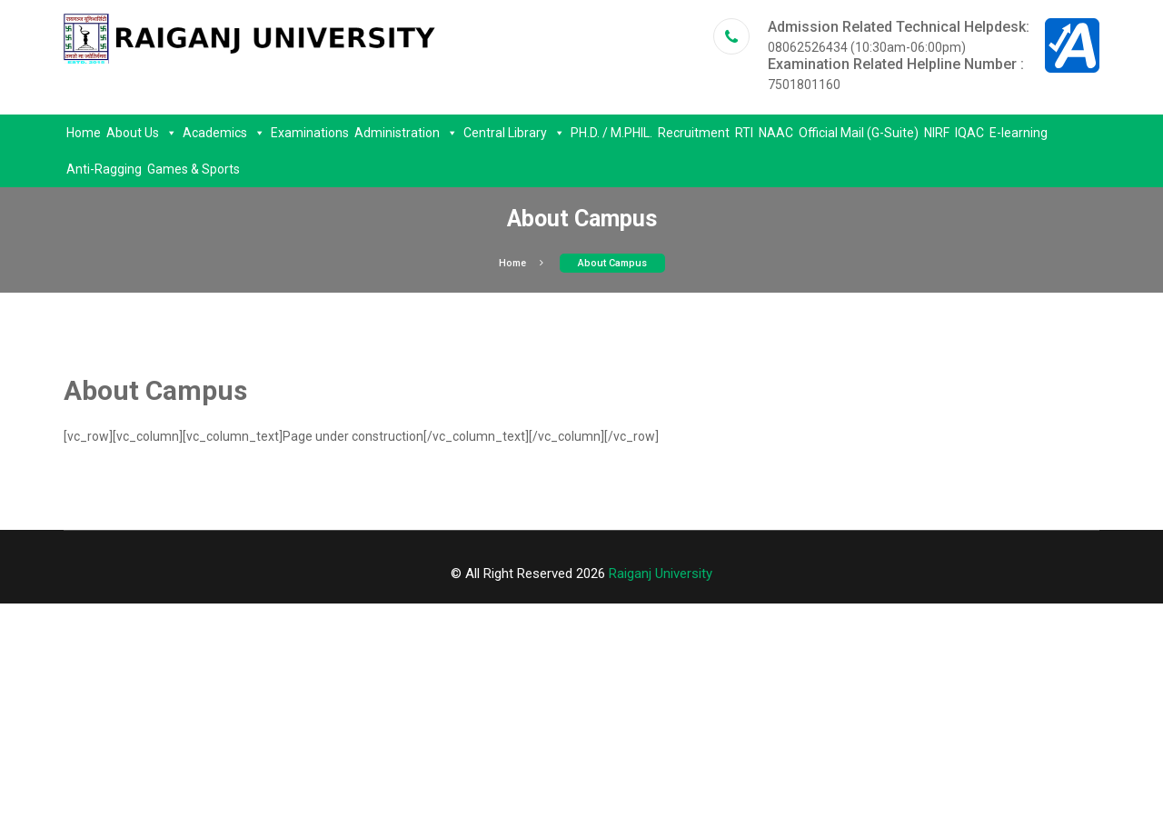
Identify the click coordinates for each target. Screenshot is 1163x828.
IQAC (969, 132)
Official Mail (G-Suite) (859, 132)
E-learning (1018, 132)
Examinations (310, 132)
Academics (224, 133)
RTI (744, 132)
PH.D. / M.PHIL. (611, 132)
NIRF (936, 132)
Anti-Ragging (104, 169)
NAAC (776, 132)
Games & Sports (193, 169)
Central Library (514, 133)
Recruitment (694, 132)
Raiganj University (660, 573)
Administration (406, 133)
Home (83, 132)
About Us (141, 133)
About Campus (612, 263)
